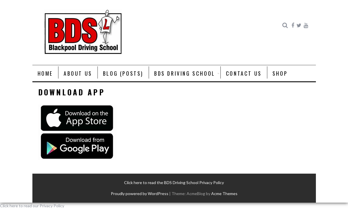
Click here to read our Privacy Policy (32, 205)
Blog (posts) (123, 73)
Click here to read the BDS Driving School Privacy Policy (174, 182)
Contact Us (244, 73)
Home (45, 73)
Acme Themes (224, 193)
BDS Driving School (184, 73)
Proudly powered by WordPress (139, 193)
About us (78, 73)
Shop (280, 73)
